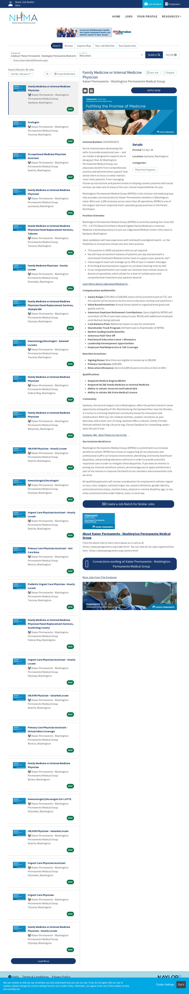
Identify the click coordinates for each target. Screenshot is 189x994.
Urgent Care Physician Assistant (46, 863)
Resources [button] (170, 16)
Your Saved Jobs (127, 45)
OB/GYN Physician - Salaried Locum (48, 695)
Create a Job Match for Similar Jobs (128, 504)
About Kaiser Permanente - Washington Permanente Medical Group (126, 536)
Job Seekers (152, 4)
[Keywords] (43, 54)
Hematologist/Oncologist (43, 480)
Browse (69, 45)
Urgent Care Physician (41, 895)
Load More (43, 961)
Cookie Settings (165, 984)
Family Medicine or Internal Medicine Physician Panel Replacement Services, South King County (51, 623)
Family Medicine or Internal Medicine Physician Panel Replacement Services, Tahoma (51, 229)
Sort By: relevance (20, 73)
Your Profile (147, 16)
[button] (171, 54)
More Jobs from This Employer (100, 577)
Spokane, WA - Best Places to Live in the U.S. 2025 (107, 435)
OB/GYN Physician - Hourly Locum (47, 448)
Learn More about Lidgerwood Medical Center (107, 283)
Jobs (128, 16)
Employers (172, 4)
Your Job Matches (105, 45)
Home (116, 16)
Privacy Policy (61, 977)
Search (56, 45)
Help (13, 977)
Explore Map (84, 45)
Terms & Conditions (35, 977)
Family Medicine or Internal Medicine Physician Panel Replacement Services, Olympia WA (51, 305)
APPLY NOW (153, 90)
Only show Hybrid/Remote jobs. (30, 60)
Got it (181, 984)
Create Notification (64, 73)
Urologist (33, 122)
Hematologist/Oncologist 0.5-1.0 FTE (49, 799)
